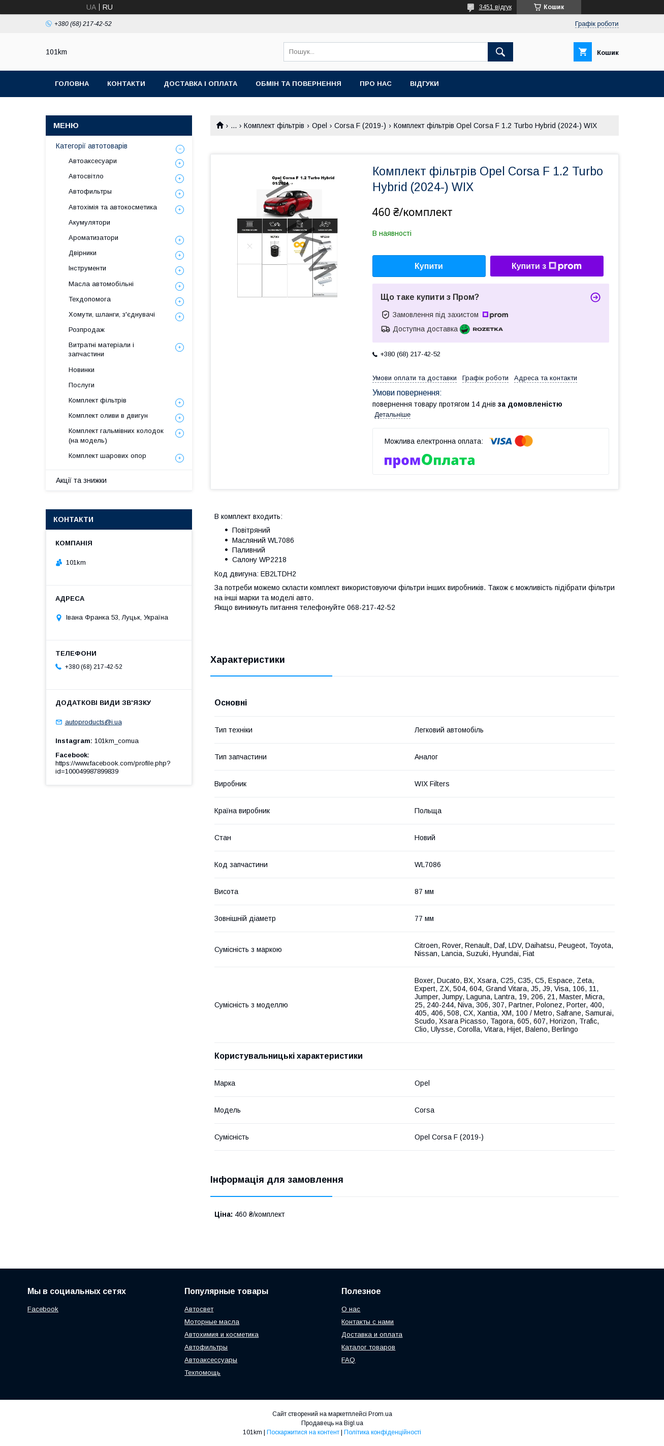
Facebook (42, 1309)
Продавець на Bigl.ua (332, 1423)
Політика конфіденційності (382, 1432)
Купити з (547, 266)
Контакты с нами (367, 1322)
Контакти (126, 83)
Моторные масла (211, 1322)
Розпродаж (87, 329)
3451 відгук (495, 7)
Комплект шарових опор (107, 455)
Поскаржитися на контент (303, 1432)
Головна (72, 83)
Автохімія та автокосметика (113, 207)
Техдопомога (90, 299)
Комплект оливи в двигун (108, 415)
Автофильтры (90, 191)
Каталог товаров (368, 1347)
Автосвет (198, 1309)
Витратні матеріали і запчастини (101, 349)
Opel (319, 125)
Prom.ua (380, 1414)
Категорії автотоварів (92, 146)
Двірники (83, 253)
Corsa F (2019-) (360, 125)
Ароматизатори (93, 237)
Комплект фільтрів (274, 125)
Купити (429, 266)
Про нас (376, 83)
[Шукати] (500, 51)
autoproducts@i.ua (93, 722)
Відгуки (424, 83)
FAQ (348, 1360)
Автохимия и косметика (221, 1334)
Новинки (81, 370)
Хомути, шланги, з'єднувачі (112, 314)
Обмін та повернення (298, 83)
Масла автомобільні (101, 284)
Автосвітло (86, 176)
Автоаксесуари (93, 161)
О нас (350, 1309)
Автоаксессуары (210, 1360)
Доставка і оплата (200, 83)
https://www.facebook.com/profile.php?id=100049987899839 (113, 767)
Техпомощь (202, 1372)
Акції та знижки (81, 480)
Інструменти (87, 268)
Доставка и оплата (371, 1334)
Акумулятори (89, 222)
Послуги (81, 385)
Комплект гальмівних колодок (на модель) (116, 435)
